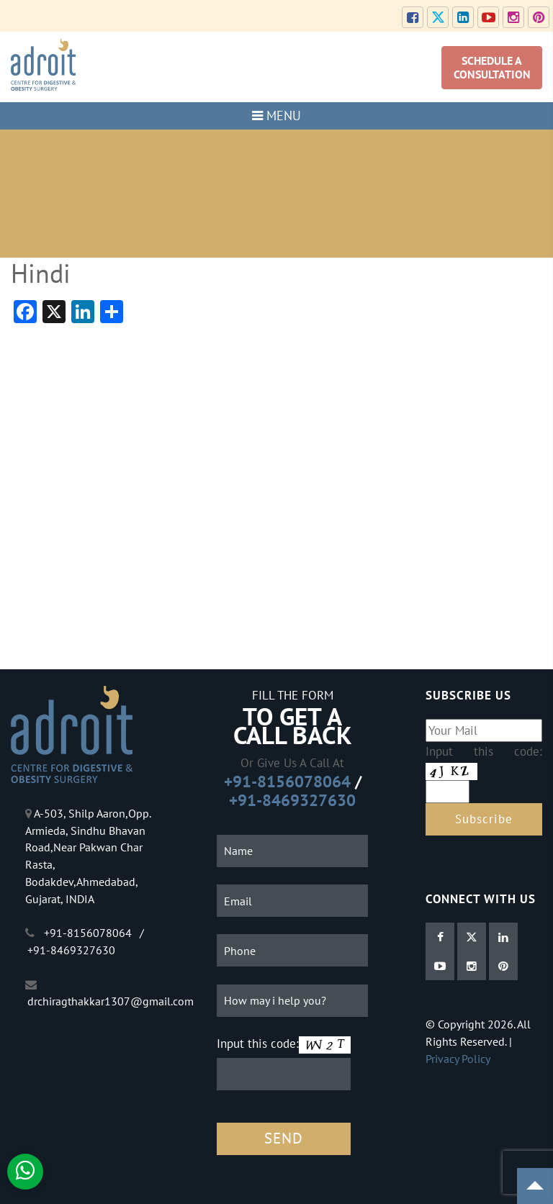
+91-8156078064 (287, 781)
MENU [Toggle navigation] (276, 115)
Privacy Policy (458, 1058)
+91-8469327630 (292, 799)
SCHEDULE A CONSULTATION (492, 67)
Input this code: (258, 1043)
